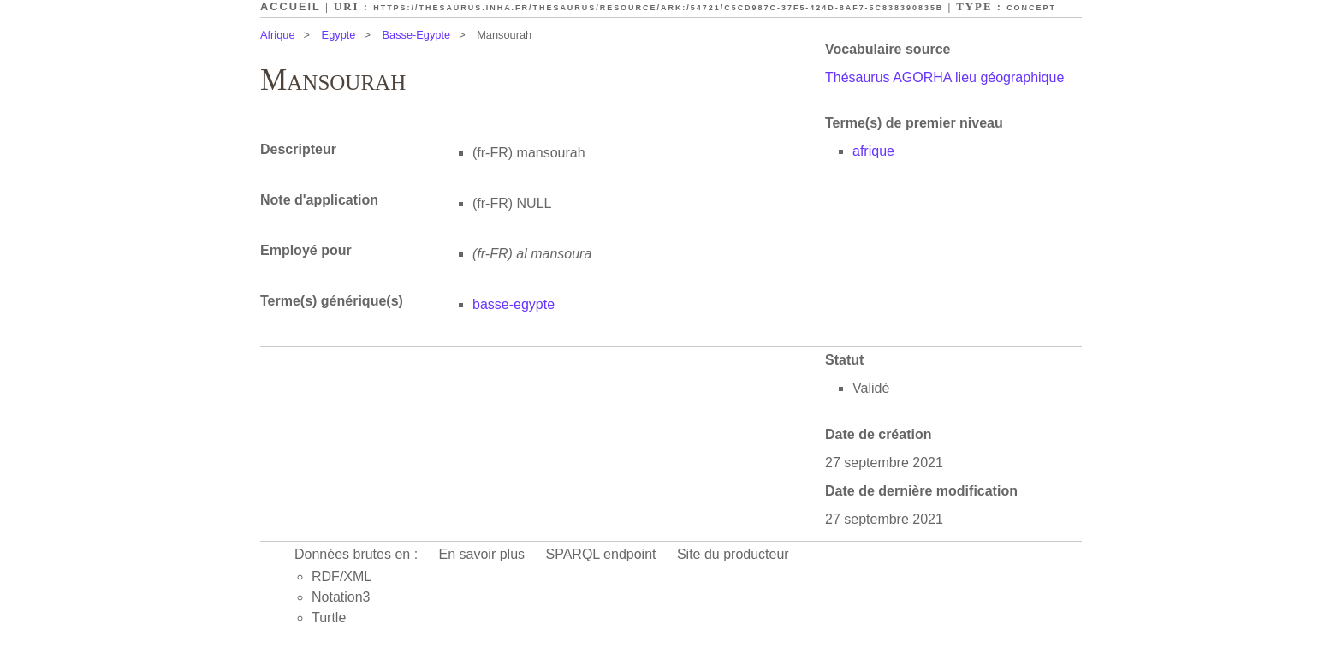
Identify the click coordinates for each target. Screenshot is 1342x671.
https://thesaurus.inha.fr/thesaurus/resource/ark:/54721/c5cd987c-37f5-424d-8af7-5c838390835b (658, 7)
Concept (1031, 7)
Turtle (329, 617)
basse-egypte (513, 304)
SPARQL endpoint (601, 554)
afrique (873, 151)
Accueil (290, 6)
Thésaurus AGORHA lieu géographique (944, 77)
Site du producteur (733, 554)
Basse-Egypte (416, 34)
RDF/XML (341, 576)
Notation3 (341, 597)
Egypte (339, 34)
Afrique (277, 34)
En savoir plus (482, 554)
